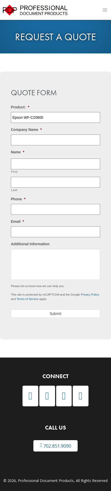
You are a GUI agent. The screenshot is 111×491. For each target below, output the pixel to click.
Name (17, 152)
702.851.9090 (55, 445)
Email (17, 221)
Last (14, 190)
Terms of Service (28, 298)
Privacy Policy (90, 294)
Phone (18, 199)
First (14, 171)
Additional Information (30, 244)
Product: (20, 107)
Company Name (26, 130)
